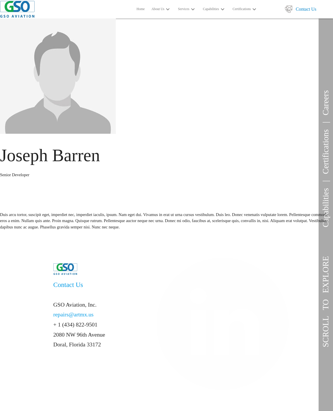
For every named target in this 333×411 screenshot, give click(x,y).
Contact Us (306, 9)
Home (141, 9)
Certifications (325, 151)
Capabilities (325, 207)
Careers (325, 102)
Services (187, 9)
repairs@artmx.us (73, 314)
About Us (161, 9)
